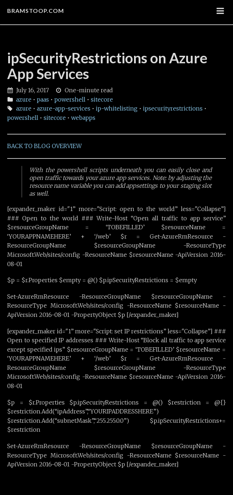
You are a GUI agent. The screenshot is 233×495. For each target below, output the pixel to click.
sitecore (102, 99)
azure (23, 99)
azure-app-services (63, 108)
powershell (69, 99)
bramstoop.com (35, 10)
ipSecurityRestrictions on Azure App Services (107, 65)
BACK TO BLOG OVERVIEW (44, 146)
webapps (83, 117)
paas (43, 99)
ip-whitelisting (117, 108)
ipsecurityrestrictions (173, 108)
